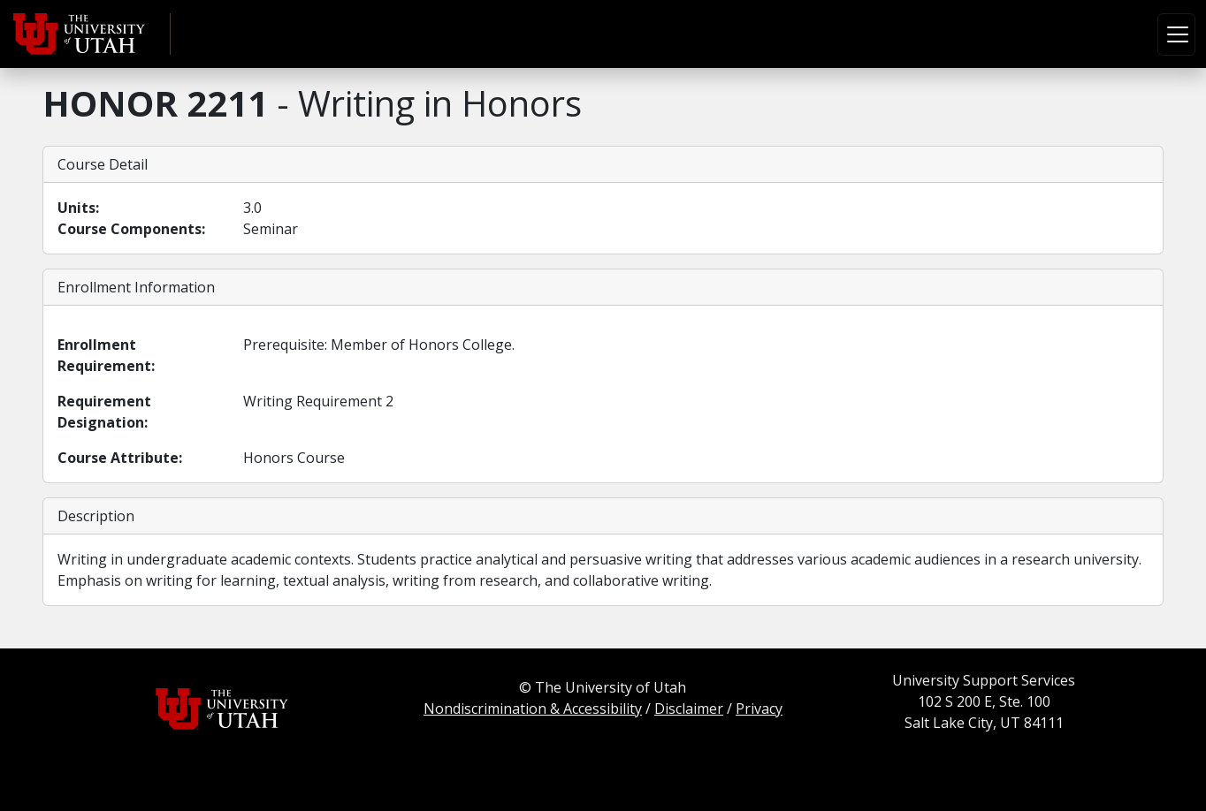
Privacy (759, 708)
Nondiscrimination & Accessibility (533, 708)
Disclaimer (688, 708)
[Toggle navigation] (1176, 34)
